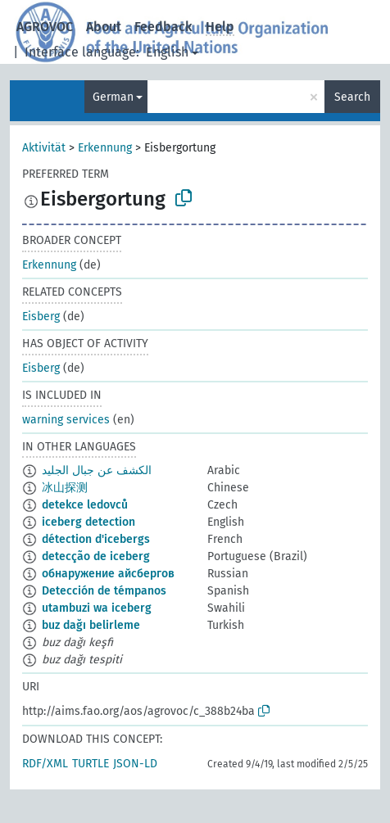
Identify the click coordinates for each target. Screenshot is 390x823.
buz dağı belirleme (91, 625)
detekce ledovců (85, 505)
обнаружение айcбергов (108, 574)
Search (352, 97)
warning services (66, 420)
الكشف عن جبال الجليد (97, 470)
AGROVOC (44, 26)
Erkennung (105, 148)
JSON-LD (135, 764)
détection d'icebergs (96, 539)
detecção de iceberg (96, 556)
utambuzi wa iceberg (97, 608)
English (167, 52)
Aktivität (44, 148)
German (113, 97)
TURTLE (90, 764)
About (103, 26)
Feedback (163, 26)
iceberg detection (88, 522)
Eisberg (41, 316)
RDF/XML (45, 764)
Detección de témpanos (104, 591)
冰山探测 (65, 488)
